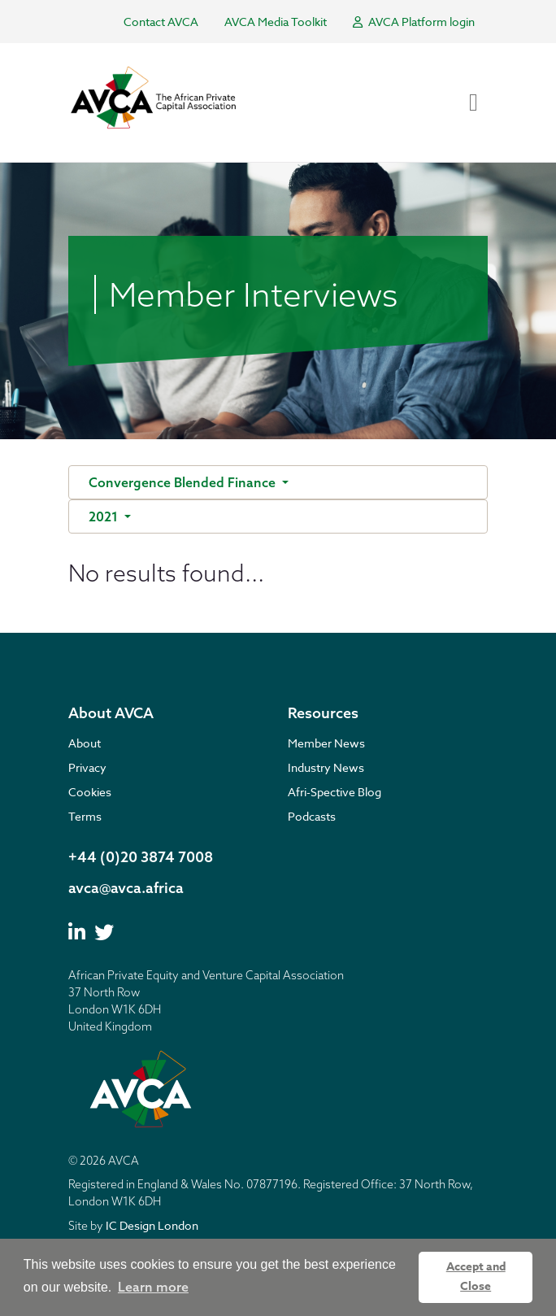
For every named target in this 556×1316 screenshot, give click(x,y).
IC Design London (152, 1225)
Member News (326, 743)
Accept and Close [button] (476, 1276)
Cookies (89, 792)
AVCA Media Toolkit (275, 21)
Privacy (87, 767)
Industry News (326, 767)
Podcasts (312, 816)
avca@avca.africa (126, 887)
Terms (85, 816)
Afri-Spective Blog (334, 792)
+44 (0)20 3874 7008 (140, 857)
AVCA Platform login (414, 21)
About (84, 743)
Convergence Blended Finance (184, 482)
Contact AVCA (161, 21)
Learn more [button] (153, 1287)
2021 (105, 516)
